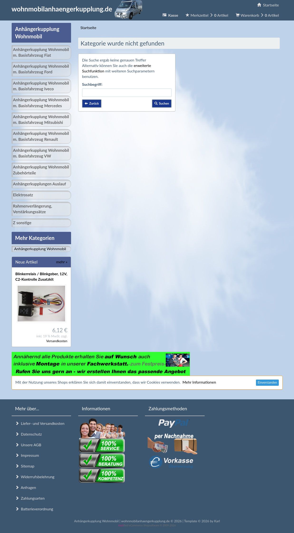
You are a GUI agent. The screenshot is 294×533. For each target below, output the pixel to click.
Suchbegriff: (92, 84)
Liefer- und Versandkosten (40, 423)
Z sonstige (22, 222)
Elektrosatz (23, 194)
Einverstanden (267, 382)
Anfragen (25, 487)
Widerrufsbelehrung (34, 476)
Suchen (161, 103)
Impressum (27, 455)
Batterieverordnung (34, 509)
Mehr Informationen (199, 382)
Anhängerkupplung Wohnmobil (40, 248)
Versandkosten (56, 341)
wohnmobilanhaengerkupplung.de (78, 9)
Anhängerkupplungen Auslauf (39, 183)
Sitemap (24, 466)
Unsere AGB (28, 444)
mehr (61, 261)
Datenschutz (28, 434)
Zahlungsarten (30, 498)
